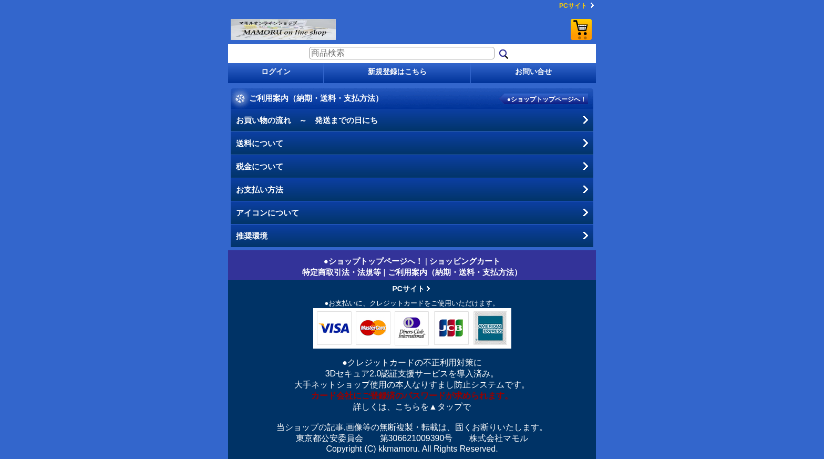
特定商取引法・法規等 (341, 272)
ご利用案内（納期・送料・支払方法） (455, 272)
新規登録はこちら (397, 71)
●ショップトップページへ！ (546, 99)
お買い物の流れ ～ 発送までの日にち (307, 120)
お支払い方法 (259, 189)
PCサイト (573, 5)
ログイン (276, 71)
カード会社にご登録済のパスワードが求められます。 (412, 395)
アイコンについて (267, 212)
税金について (259, 166)
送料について (259, 143)
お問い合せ (533, 71)
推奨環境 (251, 235)
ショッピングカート (581, 29)
